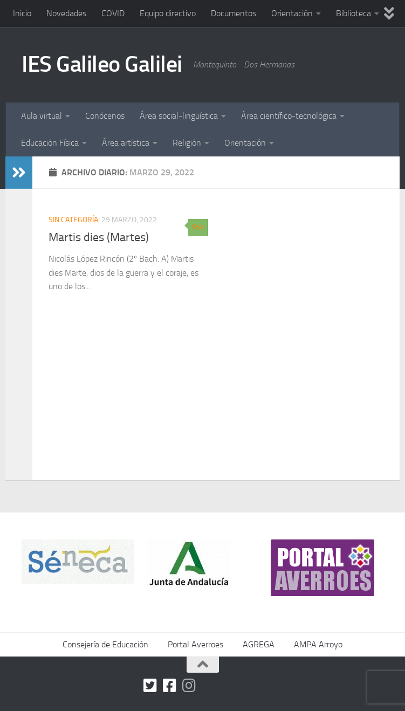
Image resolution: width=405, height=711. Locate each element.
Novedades (66, 13)
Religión (187, 143)
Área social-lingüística (179, 116)
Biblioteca (353, 13)
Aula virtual (41, 116)
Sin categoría (73, 219)
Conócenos (105, 116)
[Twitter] (150, 685)
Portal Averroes (195, 644)
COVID (113, 13)
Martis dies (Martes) (99, 237)
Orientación (292, 13)
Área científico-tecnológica (289, 116)
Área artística (125, 143)
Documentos (233, 13)
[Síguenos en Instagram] (189, 685)
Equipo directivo (168, 13)
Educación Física (50, 143)
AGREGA (258, 644)
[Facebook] (169, 685)
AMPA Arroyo (318, 644)
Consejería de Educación (105, 644)
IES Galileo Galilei (102, 64)
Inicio (22, 13)
